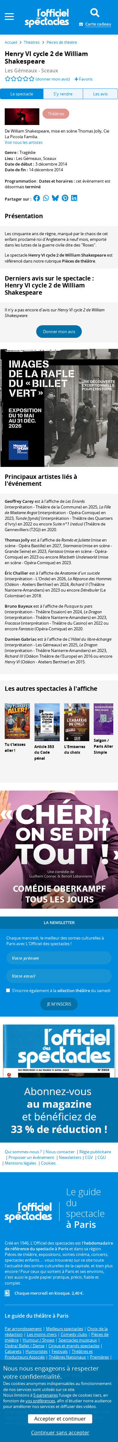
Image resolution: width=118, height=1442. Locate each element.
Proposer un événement (31, 1157)
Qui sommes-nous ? (23, 1152)
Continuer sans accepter (60, 1432)
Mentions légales (20, 1163)
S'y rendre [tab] (62, 94)
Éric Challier (16, 573)
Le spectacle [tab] (21, 94)
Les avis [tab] (100, 94)
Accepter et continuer (60, 1418)
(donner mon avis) (53, 79)
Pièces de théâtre (78, 261)
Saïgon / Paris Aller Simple (103, 746)
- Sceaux (31, 70)
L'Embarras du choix (74, 749)
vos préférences (40, 1401)
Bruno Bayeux (18, 606)
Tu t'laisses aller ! (15, 747)
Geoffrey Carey (19, 501)
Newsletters (70, 1157)
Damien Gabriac (21, 639)
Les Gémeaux (28, 158)
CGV (89, 1157)
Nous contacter (60, 1152)
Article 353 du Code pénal (44, 752)
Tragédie (28, 152)
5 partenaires (45, 1395)
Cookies (48, 1163)
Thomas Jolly (17, 540)
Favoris (84, 79)
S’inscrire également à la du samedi (61, 990)
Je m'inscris (59, 1004)
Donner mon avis (59, 331)
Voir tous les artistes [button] (23, 142)
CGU (102, 1157)
